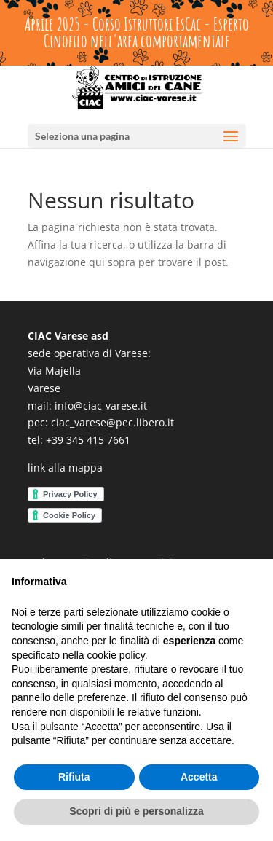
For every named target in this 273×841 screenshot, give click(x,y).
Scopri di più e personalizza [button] (136, 811)
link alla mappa (65, 467)
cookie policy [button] (116, 655)
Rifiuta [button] (74, 777)
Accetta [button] (199, 777)
